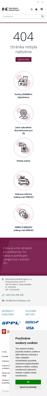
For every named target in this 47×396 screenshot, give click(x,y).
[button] (32, 9)
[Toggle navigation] (41, 9)
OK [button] (28, 382)
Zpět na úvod (23, 59)
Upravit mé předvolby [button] (28, 387)
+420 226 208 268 (14, 294)
